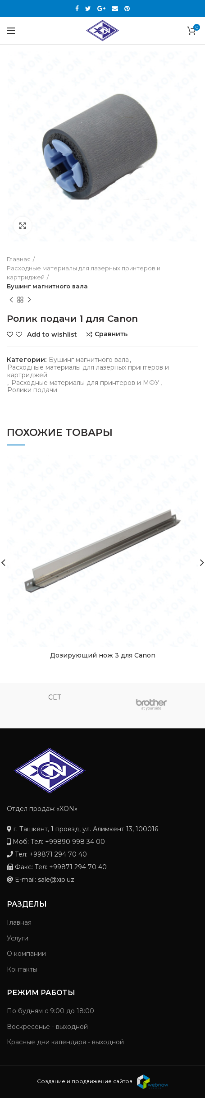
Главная (19, 922)
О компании (26, 954)
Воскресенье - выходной (47, 1027)
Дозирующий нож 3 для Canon (102, 655)
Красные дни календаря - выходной (65, 1042)
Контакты (22, 969)
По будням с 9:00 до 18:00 (50, 1011)
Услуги (17, 938)
